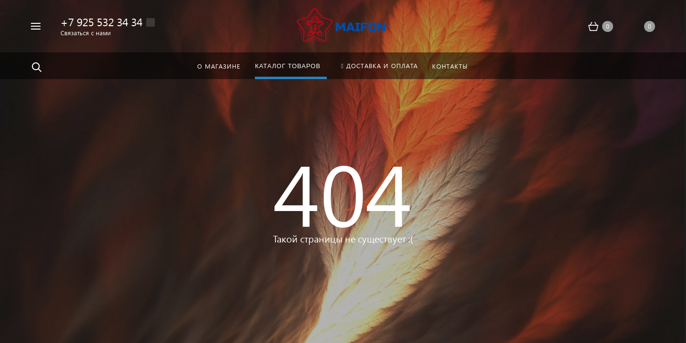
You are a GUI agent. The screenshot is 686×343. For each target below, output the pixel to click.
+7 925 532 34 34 (101, 21)
